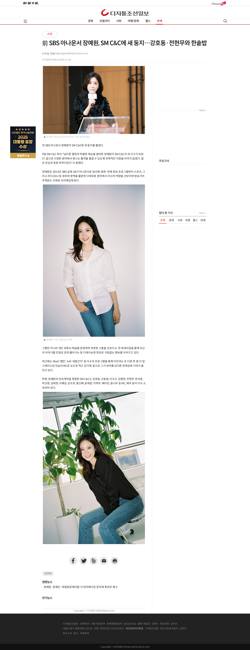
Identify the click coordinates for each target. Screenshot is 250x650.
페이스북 (73, 561)
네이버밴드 (94, 561)
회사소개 (67, 633)
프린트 (115, 561)
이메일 (104, 561)
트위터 (83, 561)
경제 (90, 21)
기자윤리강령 (151, 628)
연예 (159, 21)
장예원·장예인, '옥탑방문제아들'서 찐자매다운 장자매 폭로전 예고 (81, 587)
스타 (49, 34)
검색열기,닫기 (225, 21)
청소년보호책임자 (169, 628)
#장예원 (48, 573)
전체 (162, 220)
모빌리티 (104, 21)
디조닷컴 (125, 12)
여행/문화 (133, 21)
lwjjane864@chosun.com (74, 53)
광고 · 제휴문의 (81, 633)
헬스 (148, 21)
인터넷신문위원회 (196, 628)
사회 (118, 21)
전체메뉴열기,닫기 (25, 21)
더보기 (202, 110)
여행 (187, 220)
